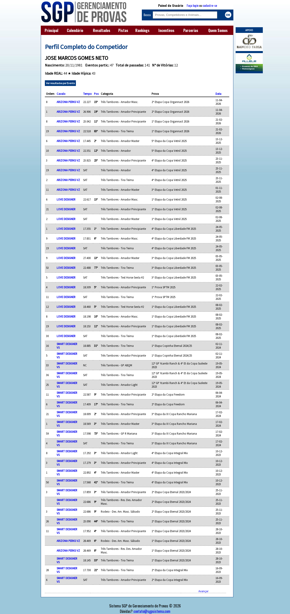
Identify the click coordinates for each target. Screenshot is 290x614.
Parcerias (190, 30)
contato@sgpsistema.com (151, 611)
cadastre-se (210, 5)
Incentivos (166, 30)
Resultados (101, 30)
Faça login (192, 5)
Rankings (142, 30)
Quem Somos (218, 30)
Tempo (87, 93)
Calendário (75, 30)
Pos (96, 93)
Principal (51, 30)
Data (218, 93)
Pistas (123, 30)
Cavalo (61, 93)
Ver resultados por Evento (60, 83)
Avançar (203, 591)
